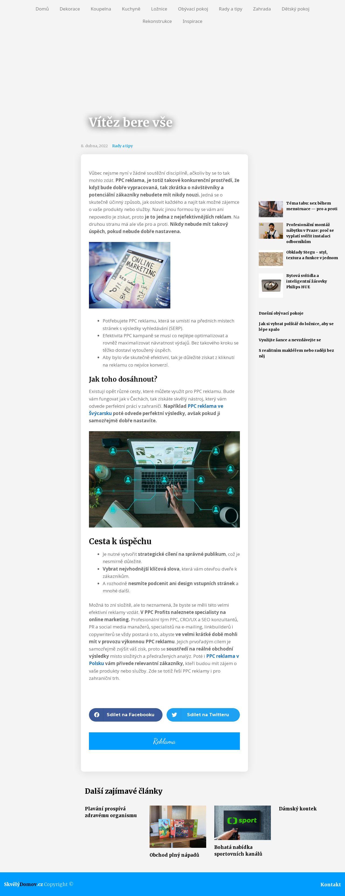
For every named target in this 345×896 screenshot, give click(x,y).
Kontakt (330, 885)
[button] (126, 715)
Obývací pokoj (193, 9)
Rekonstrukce (157, 21)
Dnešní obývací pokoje (281, 313)
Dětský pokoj (295, 9)
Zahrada (262, 9)
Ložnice (159, 9)
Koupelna (101, 9)
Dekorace (70, 9)
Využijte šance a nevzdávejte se (290, 340)
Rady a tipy (230, 9)
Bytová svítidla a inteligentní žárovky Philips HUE (306, 281)
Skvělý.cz (23, 884)
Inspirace (192, 21)
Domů (42, 9)
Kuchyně (131, 9)
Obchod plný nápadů (174, 855)
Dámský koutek (298, 809)
